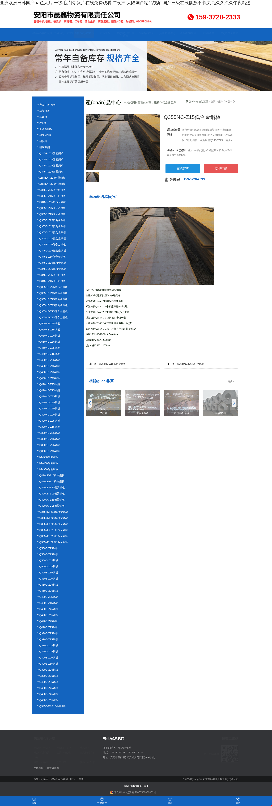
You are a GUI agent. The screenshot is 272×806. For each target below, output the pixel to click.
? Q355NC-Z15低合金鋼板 (52, 293)
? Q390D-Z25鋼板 (47, 645)
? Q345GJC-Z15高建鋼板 (52, 706)
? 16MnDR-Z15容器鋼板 (51, 177)
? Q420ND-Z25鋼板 (48, 396)
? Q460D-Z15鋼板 (47, 590)
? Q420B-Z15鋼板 (47, 627)
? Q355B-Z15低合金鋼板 (51, 195)
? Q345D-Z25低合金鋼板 (51, 250)
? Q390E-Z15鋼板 (47, 639)
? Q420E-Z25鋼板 (47, 596)
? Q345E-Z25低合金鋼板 (51, 244)
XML (81, 779)
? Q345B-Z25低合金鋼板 (51, 274)
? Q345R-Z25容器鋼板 (50, 165)
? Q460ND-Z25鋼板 (48, 359)
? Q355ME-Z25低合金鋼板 (52, 542)
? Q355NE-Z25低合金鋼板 (52, 317)
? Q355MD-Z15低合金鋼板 (52, 529)
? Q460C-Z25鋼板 (47, 693)
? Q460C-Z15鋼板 (47, 700)
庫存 (170, 800)
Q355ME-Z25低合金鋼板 (190, 363)
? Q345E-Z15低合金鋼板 (51, 256)
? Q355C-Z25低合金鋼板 (51, 238)
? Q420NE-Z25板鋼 (48, 384)
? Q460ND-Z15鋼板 (48, 365)
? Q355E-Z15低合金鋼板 (51, 214)
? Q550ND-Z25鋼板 (48, 335)
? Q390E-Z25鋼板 (47, 633)
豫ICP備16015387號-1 (136, 785)
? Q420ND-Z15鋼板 (48, 402)
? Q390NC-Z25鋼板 (48, 444)
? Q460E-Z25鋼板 (47, 578)
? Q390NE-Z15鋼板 (48, 426)
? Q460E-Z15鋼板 (47, 572)
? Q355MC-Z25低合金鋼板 (52, 517)
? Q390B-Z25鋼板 (47, 657)
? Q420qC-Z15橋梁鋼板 (51, 505)
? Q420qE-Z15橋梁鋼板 (51, 481)
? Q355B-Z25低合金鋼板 (51, 189)
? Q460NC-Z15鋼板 (48, 378)
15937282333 (117, 752)
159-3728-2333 (194, 179)
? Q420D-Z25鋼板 (47, 608)
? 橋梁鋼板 (43, 110)
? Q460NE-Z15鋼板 (48, 353)
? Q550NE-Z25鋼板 (48, 323)
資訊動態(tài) (167, 33)
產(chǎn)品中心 (84, 33)
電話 (238, 800)
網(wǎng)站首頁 (42, 33)
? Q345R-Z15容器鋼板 (50, 171)
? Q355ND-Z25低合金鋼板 (52, 299)
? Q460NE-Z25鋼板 (48, 347)
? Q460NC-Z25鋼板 (48, 372)
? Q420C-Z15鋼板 (47, 681)
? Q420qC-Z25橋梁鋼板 (51, 499)
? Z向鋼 (41, 122)
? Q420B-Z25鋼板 (47, 621)
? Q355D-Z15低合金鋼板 (51, 226)
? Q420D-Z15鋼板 (47, 615)
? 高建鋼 (42, 116)
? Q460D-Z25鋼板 (47, 584)
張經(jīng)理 (124, 747)
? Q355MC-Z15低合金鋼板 (52, 511)
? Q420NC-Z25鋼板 (48, 414)
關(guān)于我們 (63, 33)
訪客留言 (208, 33)
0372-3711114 (135, 752)
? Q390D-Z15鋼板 (47, 651)
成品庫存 (104, 33)
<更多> (228, 140)
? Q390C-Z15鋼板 (47, 669)
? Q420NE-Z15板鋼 (48, 390)
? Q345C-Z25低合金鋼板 (51, 262)
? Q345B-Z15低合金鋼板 (51, 280)
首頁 (213, 101)
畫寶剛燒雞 (53, 768)
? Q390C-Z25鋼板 (47, 675)
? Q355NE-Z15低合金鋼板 (52, 311)
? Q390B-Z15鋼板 (47, 663)
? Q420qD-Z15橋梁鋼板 (51, 493)
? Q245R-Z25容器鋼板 (50, 153)
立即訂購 (221, 168)
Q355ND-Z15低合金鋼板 (112, 363)
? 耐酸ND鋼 (44, 135)
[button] (234, 403)
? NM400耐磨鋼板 (47, 463)
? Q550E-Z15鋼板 (47, 554)
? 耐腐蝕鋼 (43, 147)
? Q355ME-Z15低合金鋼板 (52, 536)
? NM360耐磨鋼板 (47, 469)
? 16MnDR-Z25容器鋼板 (51, 183)
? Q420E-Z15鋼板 (47, 602)
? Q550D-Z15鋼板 (47, 566)
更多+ (231, 381)
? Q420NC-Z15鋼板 (48, 408)
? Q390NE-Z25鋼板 (48, 420)
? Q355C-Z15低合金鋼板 (51, 232)
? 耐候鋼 (42, 141)
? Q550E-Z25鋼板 (47, 548)
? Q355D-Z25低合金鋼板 (51, 220)
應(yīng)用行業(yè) (126, 34)
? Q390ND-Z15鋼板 (48, 438)
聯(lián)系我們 (229, 33)
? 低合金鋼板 (44, 129)
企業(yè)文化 (146, 33)
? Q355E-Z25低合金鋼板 (51, 208)
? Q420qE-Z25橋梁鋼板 (51, 475)
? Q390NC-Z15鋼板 (48, 451)
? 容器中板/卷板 (46, 104)
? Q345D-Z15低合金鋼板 (51, 268)
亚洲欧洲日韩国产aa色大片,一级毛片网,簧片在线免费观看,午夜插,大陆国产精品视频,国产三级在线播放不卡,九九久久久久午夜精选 (125, 2)
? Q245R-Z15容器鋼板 (50, 159)
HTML (73, 779)
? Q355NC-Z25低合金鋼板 (52, 287)
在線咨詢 (183, 168)
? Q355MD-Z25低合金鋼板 (52, 523)
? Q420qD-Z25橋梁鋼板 (51, 487)
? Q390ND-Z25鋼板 (48, 432)
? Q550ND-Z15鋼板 (48, 341)
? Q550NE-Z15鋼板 (48, 329)
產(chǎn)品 (102, 800)
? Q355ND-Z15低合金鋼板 (52, 305)
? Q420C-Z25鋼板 (47, 687)
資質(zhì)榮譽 (188, 33)
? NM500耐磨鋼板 (47, 457)
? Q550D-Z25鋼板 (47, 560)
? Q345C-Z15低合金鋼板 (51, 201)
